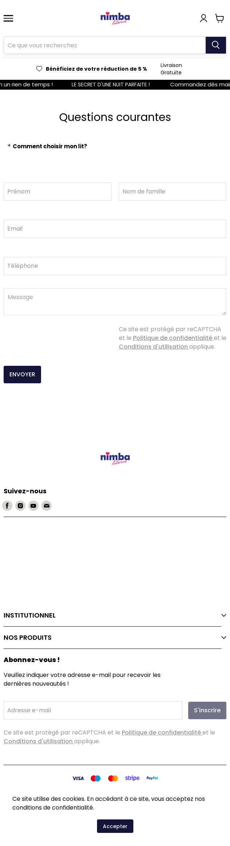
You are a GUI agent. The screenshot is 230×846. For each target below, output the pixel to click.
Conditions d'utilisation (154, 346)
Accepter (115, 826)
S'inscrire (207, 710)
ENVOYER (22, 374)
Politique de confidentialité (173, 338)
